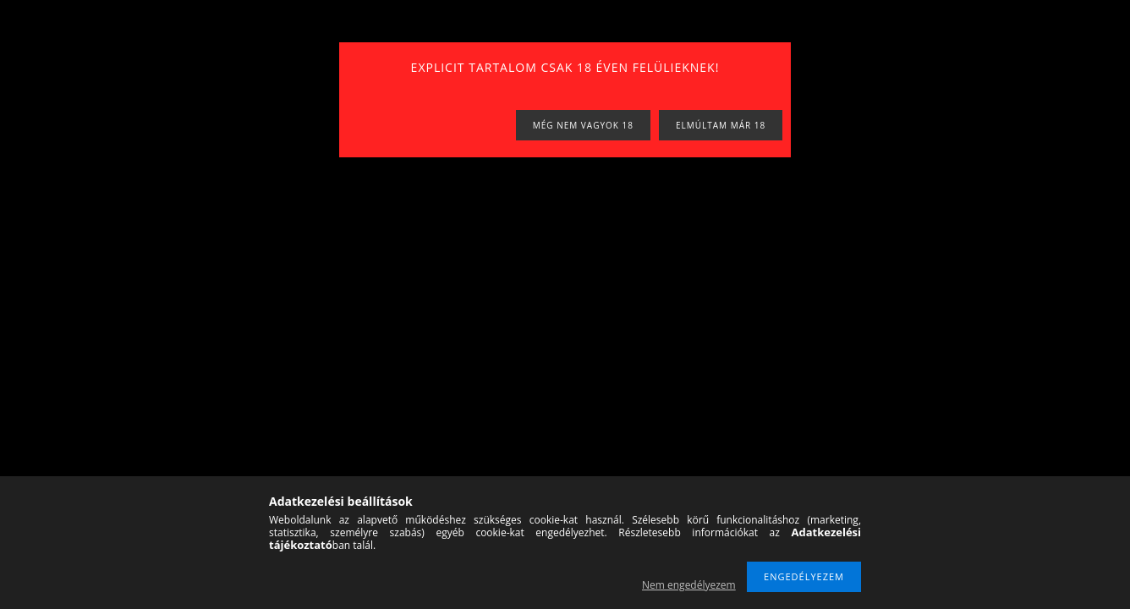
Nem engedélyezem (689, 585)
